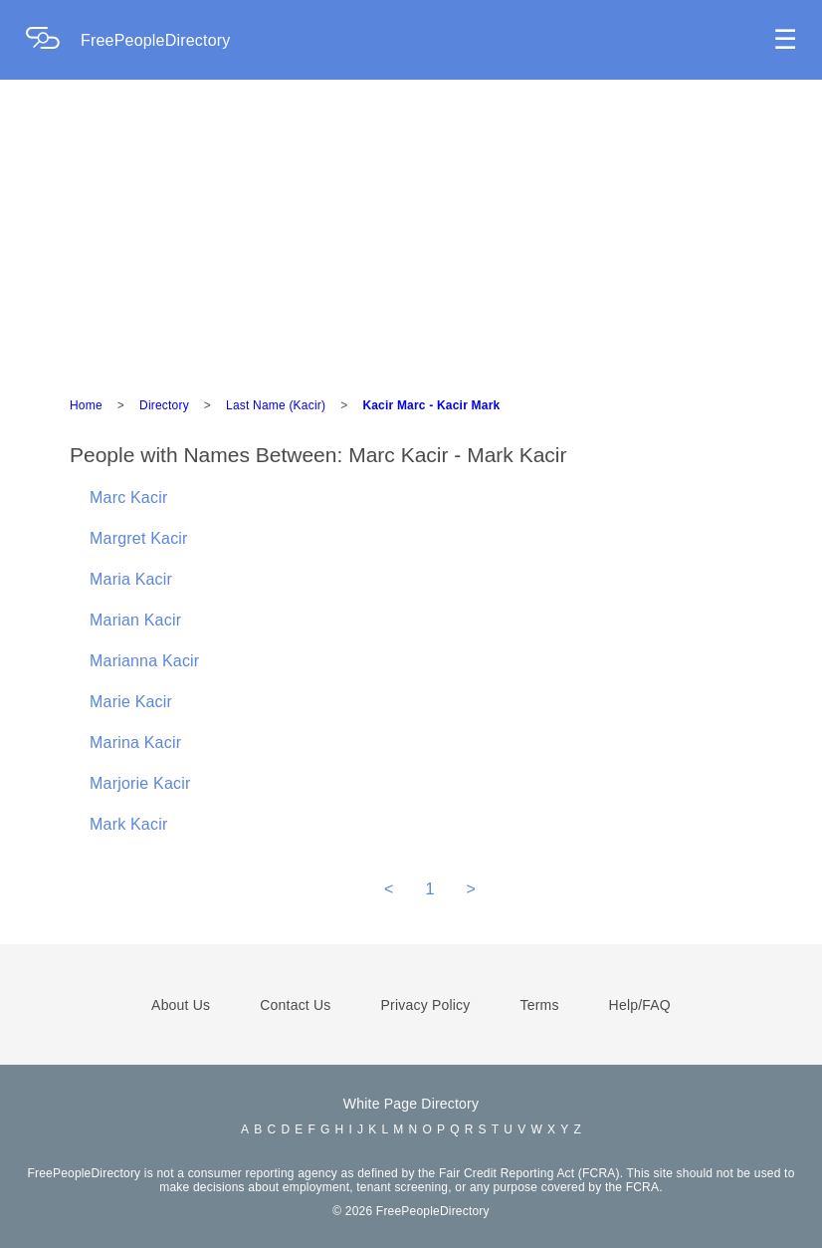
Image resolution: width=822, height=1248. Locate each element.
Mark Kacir (128, 824)
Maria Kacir (131, 579)
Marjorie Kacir (140, 783)
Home (86, 405)
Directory (164, 405)
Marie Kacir (131, 701)
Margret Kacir (139, 538)
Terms (538, 1005)
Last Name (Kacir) (275, 405)
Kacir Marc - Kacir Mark (431, 405)
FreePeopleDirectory (156, 40)
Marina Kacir (135, 742)
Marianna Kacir (144, 660)
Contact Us (295, 1005)
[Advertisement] (411, 229)
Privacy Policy (426, 1005)
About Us (180, 1005)
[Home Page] (53, 40)
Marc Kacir (128, 497)
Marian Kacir (135, 620)
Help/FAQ (640, 1005)
